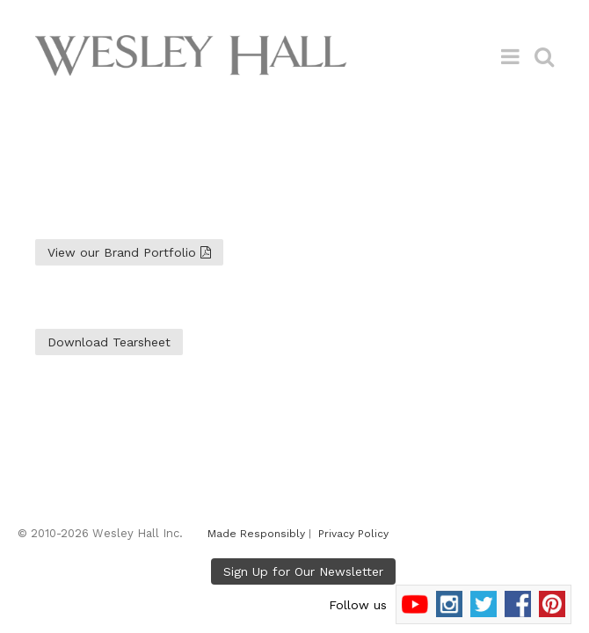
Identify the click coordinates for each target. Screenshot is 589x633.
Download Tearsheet (109, 342)
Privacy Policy (353, 534)
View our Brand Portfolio (129, 252)
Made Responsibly (256, 534)
